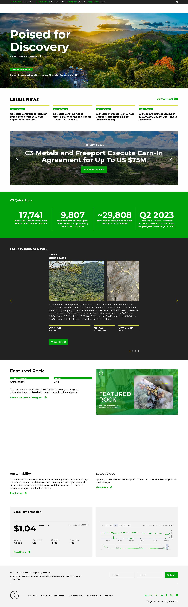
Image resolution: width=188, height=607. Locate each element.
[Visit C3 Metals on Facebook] (166, 595)
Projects (87, 8)
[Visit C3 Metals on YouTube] (177, 595)
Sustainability (151, 8)
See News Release (94, 169)
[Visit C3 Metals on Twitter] (156, 595)
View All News (166, 113)
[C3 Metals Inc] (17, 8)
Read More (20, 552)
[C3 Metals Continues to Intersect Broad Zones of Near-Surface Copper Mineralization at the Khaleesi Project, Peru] (29, 128)
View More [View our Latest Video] (102, 487)
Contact (172, 8)
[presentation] (17, 158)
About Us (69, 8)
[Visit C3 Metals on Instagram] (171, 595)
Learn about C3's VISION (23, 56)
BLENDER (173, 601)
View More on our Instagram (26, 397)
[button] (130, 351)
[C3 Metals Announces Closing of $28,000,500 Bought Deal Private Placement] (158, 128)
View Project (58, 342)
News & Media (127, 8)
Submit (171, 575)
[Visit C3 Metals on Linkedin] (162, 595)
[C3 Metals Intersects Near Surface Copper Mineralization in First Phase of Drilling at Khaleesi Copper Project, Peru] (115, 128)
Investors (106, 8)
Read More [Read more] (16, 493)
